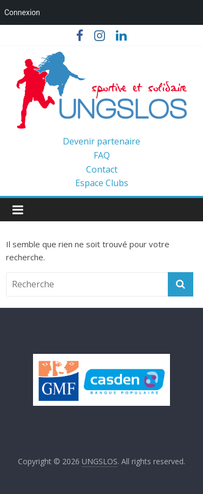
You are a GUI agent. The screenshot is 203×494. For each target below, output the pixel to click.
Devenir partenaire (101, 141)
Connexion (22, 12)
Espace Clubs (101, 183)
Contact (101, 169)
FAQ (102, 155)
